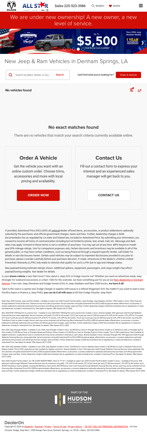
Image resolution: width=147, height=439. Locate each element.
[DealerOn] (14, 422)
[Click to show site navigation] (141, 6)
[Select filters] (131, 90)
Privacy (48, 426)
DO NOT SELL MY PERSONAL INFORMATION (106, 426)
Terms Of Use (59, 426)
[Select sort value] (139, 90)
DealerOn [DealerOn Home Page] (28, 426)
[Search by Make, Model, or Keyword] (33, 74)
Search (60, 74)
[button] (38, 195)
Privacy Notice (75, 426)
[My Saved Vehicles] (114, 6)
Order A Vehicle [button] (128, 75)
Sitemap (39, 426)
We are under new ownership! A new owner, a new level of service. (73, 20)
